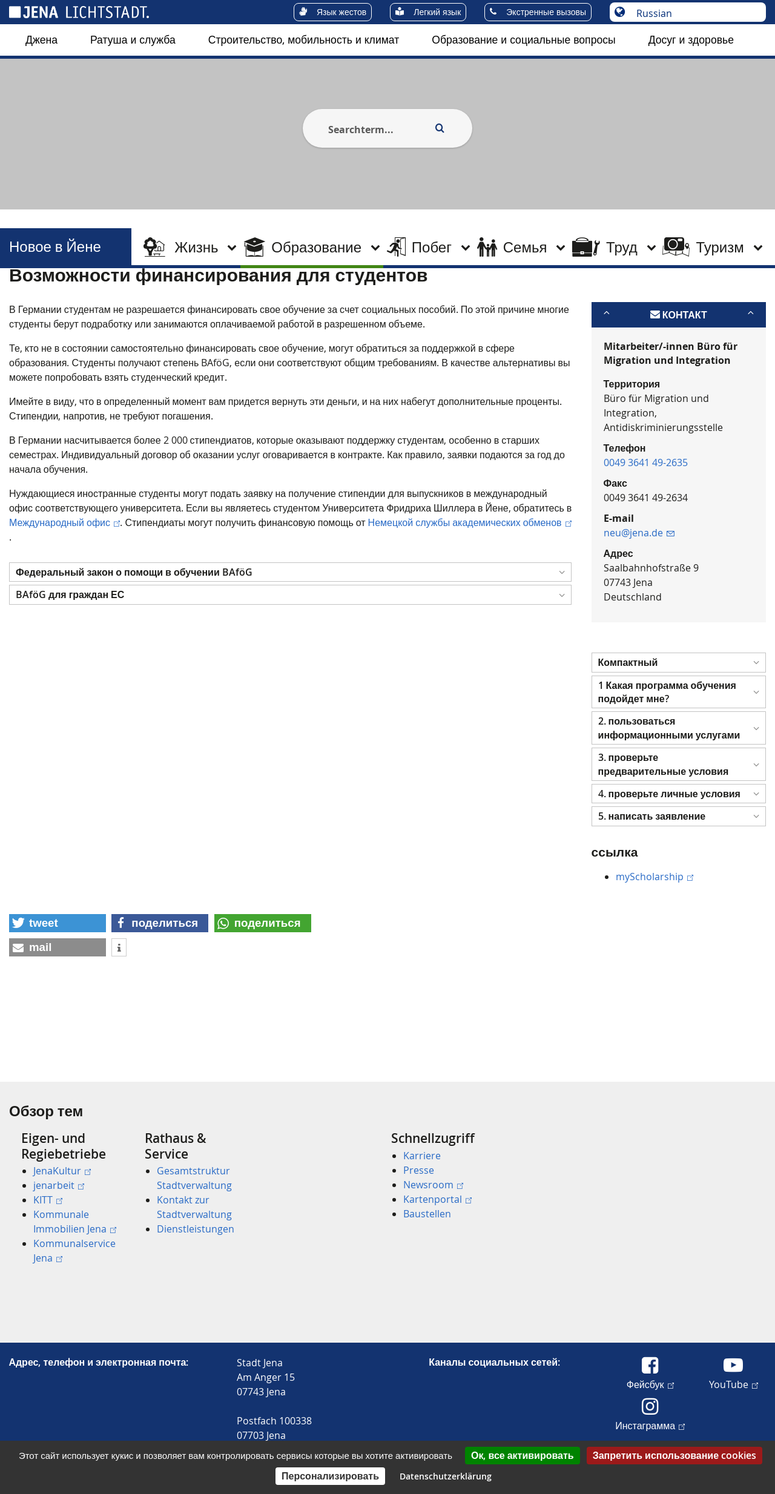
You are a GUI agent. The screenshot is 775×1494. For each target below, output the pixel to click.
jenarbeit (58, 1185)
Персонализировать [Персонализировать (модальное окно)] (330, 1475)
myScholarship (654, 935)
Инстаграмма (650, 1425)
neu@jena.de (639, 592)
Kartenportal (437, 1199)
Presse (418, 1170)
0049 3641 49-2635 (646, 521)
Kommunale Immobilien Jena (74, 1222)
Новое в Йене (55, 246)
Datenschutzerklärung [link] (446, 1476)
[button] (290, 631)
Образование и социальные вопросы (523, 40)
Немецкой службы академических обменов (470, 581)
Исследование (209, 298)
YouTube (733, 1384)
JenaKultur (62, 1170)
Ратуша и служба (133, 40)
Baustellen (427, 1213)
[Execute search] (439, 128)
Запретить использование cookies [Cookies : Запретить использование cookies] (674, 1455)
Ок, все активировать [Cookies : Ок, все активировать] (522, 1455)
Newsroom (433, 1184)
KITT (47, 1199)
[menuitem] (41, 40)
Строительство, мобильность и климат (304, 40)
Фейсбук (650, 1384)
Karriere (422, 1155)
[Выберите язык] (694, 13)
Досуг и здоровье (691, 40)
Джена (41, 40)
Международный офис (64, 581)
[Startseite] (23, 298)
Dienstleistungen (195, 1229)
